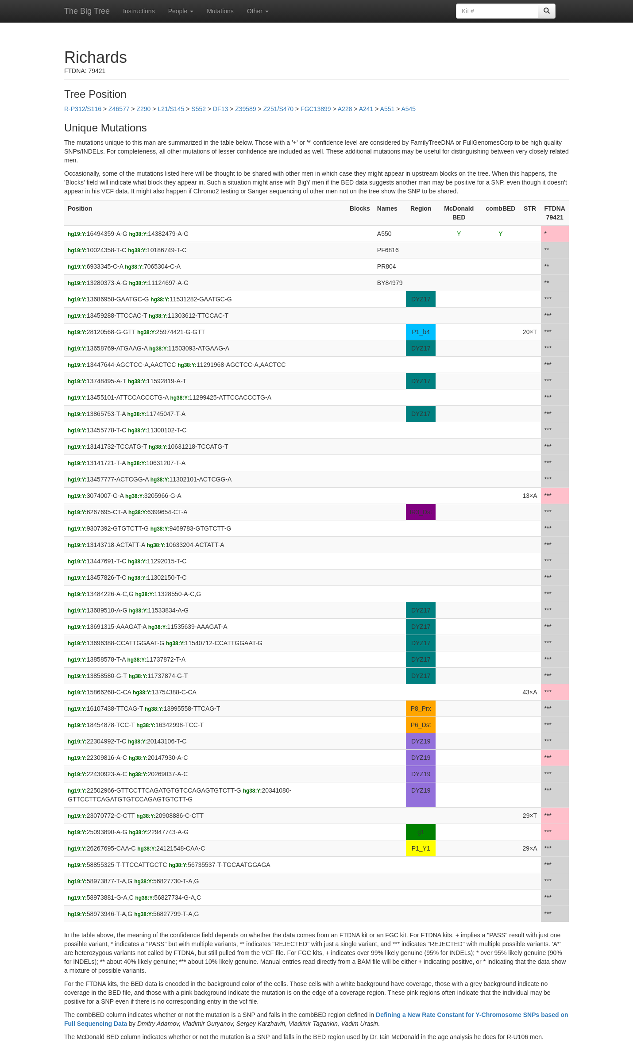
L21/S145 (171, 108)
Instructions (139, 11)
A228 (345, 108)
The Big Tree (87, 11)
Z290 (143, 108)
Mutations (220, 11)
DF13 (220, 108)
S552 (198, 108)
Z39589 (245, 108)
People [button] (180, 11)
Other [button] (258, 11)
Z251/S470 (278, 108)
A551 (387, 108)
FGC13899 (316, 108)
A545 (408, 108)
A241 (366, 108)
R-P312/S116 (82, 108)
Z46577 (118, 108)
